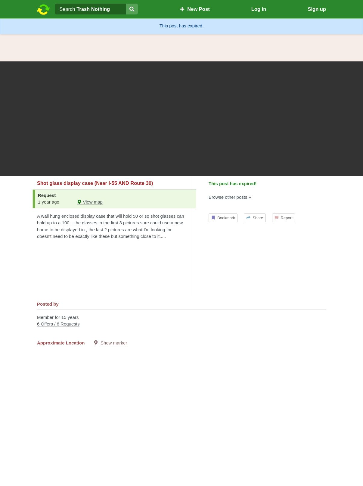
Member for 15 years (181, 321)
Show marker (114, 342)
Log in (258, 9)
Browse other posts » (230, 197)
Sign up (317, 9)
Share (255, 218)
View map (90, 201)
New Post (195, 9)
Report (284, 218)
